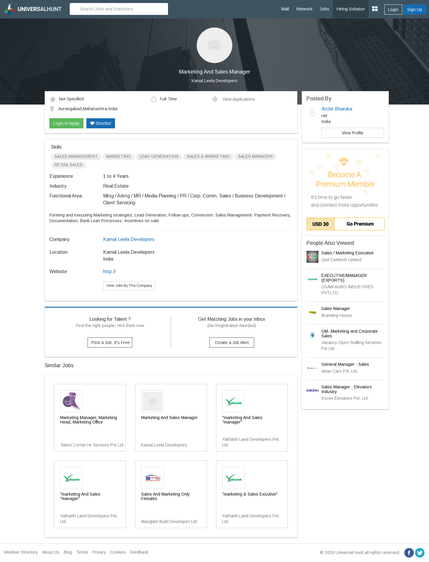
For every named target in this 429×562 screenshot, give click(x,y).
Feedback (139, 552)
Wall (285, 8)
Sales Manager (335, 308)
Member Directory (21, 552)
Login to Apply (66, 123)
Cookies (118, 552)
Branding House (336, 315)
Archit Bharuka (336, 108)
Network (304, 8)
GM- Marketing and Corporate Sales (349, 333)
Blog (68, 552)
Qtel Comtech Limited (341, 259)
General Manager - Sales (345, 364)
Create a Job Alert (232, 342)
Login (393, 9)
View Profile (352, 132)
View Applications (233, 99)
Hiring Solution (350, 8)
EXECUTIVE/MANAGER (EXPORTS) (344, 277)
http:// (109, 271)
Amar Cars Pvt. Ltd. (339, 371)
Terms (82, 552)
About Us (51, 552)
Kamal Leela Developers (214, 80)
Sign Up (414, 9)
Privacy (99, 552)
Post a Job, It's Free (110, 342)
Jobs (324, 8)
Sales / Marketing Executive (347, 252)
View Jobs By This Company (129, 286)
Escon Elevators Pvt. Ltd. (345, 398)
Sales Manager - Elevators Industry (346, 389)
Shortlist (100, 123)
